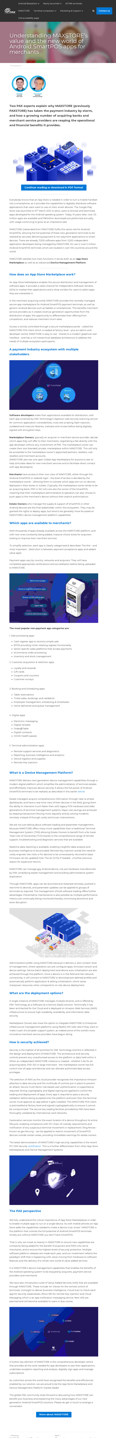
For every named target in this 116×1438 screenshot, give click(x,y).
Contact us (104, 11)
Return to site (16, 1423)
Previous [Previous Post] (14, 1409)
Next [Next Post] (62, 1409)
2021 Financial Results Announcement (25, 1413)
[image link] (10, 11)
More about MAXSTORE (58, 1388)
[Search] (93, 11)
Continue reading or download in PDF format (58, 194)
